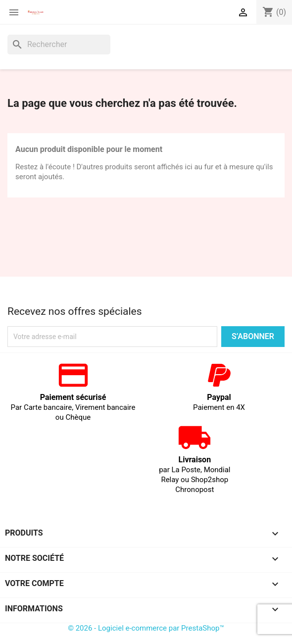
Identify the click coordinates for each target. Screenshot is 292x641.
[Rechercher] (58, 44)
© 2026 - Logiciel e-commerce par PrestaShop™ (146, 628)
